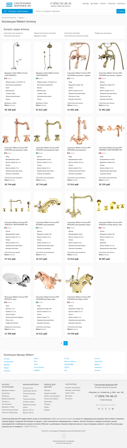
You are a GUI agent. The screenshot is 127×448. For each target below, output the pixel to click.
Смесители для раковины (13, 33)
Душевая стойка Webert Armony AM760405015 (16, 74)
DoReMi (37, 370)
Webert (6, 105)
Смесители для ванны (12, 36)
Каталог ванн (28, 388)
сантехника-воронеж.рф (63, 443)
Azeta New (99, 361)
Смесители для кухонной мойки (76, 36)
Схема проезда (106, 400)
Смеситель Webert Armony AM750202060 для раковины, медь (16, 149)
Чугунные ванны (29, 399)
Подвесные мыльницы (103, 33)
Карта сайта (69, 393)
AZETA (66, 367)
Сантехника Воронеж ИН (105, 385)
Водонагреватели (8, 399)
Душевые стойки (40, 36)
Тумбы (46, 407)
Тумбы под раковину (52, 396)
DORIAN (7, 365)
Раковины (5, 396)
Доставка (94, 3)
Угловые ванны (28, 402)
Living (66, 358)
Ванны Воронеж (31, 384)
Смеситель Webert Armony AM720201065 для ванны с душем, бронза (110, 74)
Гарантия (111, 3)
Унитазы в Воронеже (9, 412)
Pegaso (6, 368)
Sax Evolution (39, 367)
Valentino (98, 367)
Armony (12, 105)
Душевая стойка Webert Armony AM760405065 (47, 74)
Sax (65, 370)
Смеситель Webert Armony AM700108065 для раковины (47, 223)
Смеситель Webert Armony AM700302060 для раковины (79, 149)
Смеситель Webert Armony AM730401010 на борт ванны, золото (110, 223)
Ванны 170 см (28, 410)
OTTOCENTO (8, 362)
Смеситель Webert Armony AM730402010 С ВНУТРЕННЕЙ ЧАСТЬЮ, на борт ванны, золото (16, 223)
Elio (35, 361)
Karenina (7, 371)
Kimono (97, 370)
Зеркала (47, 390)
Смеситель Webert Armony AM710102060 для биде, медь (47, 298)
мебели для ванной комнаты (62, 419)
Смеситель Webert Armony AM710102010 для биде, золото (79, 298)
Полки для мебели (51, 399)
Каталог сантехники (72, 387)
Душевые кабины (8, 390)
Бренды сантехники (72, 390)
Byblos (97, 364)
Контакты (121, 3)
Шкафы (47, 410)
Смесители (6, 393)
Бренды (86, 3)
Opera (36, 358)
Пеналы (47, 404)
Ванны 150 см (28, 412)
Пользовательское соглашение (63, 441)
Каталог (16, 11)
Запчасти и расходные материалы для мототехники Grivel (63, 431)
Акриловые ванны (30, 391)
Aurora (97, 358)
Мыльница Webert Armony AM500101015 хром (16, 298)
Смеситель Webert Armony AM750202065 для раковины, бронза (47, 149)
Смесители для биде (72, 33)
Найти (120, 11)
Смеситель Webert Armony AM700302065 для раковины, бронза (79, 223)
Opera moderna (70, 361)
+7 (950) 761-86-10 (60, 4)
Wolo (36, 364)
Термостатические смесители (45, 33)
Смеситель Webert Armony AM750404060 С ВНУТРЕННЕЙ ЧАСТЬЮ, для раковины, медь (110, 149)
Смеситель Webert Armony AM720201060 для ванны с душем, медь (79, 74)
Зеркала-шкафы (50, 393)
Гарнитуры (48, 401)
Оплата (103, 3)
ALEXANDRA (69, 364)
